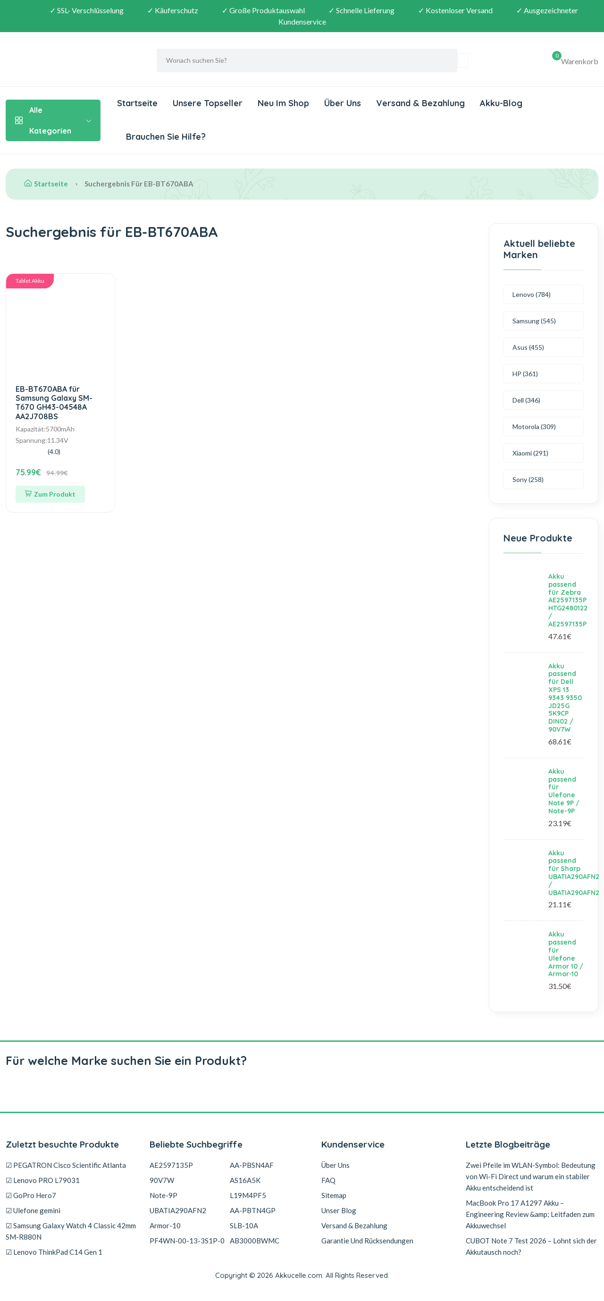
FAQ (328, 1180)
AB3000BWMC (254, 1240)
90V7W (162, 1180)
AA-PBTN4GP (253, 1210)
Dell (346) (526, 400)
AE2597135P (171, 1165)
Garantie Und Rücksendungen (367, 1240)
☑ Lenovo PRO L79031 (43, 1180)
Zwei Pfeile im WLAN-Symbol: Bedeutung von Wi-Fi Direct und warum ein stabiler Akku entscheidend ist (531, 1176)
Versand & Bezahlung (420, 103)
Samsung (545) (534, 321)
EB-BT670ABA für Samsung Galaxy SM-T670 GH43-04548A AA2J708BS (54, 402)
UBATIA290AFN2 (178, 1210)
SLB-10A (244, 1225)
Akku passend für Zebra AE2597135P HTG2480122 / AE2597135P (567, 600)
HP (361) (525, 374)
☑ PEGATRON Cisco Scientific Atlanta (66, 1165)
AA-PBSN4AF (252, 1165)
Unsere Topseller (208, 103)
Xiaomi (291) (530, 453)
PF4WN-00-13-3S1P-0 (187, 1240)
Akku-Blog (501, 103)
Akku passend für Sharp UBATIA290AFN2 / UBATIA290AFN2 (573, 873)
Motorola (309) (534, 426)
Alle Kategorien (53, 120)
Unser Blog (338, 1210)
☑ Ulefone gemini (33, 1210)
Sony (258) (528, 479)
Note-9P (163, 1195)
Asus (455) (528, 347)
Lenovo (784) (531, 294)
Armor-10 (165, 1225)
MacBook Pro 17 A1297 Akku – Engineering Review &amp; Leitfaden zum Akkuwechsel (530, 1214)
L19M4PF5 (248, 1195)
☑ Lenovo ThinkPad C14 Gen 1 (54, 1252)
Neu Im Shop (283, 103)
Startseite (137, 103)
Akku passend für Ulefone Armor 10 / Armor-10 (565, 954)
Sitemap (333, 1195)
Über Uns (342, 103)
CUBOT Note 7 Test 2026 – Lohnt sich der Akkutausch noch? (531, 1246)
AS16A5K (245, 1180)
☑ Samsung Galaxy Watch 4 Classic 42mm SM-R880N (71, 1231)
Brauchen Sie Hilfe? (165, 136)
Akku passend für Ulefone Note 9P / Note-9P (563, 791)
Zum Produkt (50, 494)
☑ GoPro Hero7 (31, 1195)
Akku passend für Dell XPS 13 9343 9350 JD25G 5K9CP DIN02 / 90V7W (565, 698)
